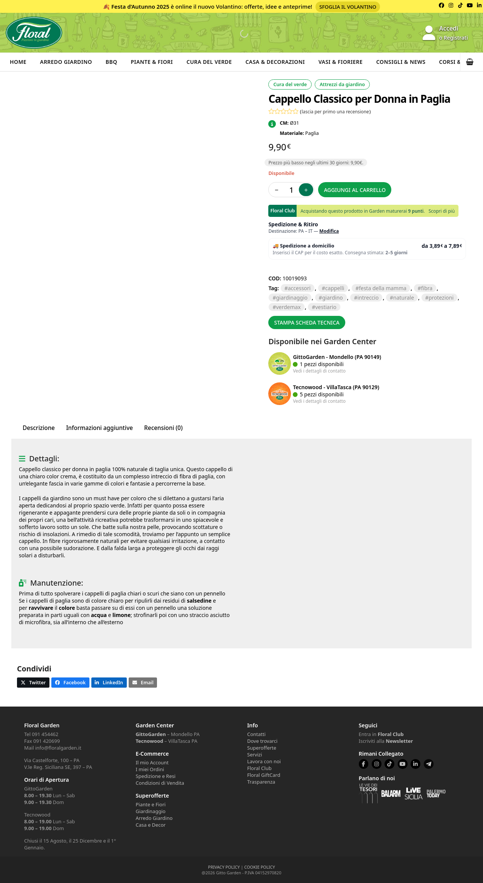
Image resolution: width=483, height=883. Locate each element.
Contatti (256, 734)
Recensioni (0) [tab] (163, 428)
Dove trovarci (262, 741)
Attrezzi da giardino (342, 84)
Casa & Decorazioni (275, 61)
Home (18, 61)
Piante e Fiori (151, 804)
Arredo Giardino (66, 61)
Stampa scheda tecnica (306, 322)
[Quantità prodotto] (291, 189)
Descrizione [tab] (39, 428)
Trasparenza (261, 781)
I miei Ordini (150, 769)
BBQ (111, 61)
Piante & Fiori (152, 61)
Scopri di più (442, 211)
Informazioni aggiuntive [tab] (99, 428)
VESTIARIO (325, 307)
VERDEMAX (288, 307)
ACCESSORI (299, 288)
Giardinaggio (151, 811)
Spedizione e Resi (156, 776)
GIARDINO (332, 297)
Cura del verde (209, 61)
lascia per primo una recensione (335, 111)
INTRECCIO (367, 297)
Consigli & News (401, 61)
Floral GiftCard (263, 775)
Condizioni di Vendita (160, 782)
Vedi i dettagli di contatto (319, 371)
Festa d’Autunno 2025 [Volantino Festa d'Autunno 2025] (140, 6)
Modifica (329, 231)
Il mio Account (152, 762)
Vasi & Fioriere (340, 61)
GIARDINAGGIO (292, 297)
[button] (471, 62)
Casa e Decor (151, 824)
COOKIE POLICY (259, 867)
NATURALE (403, 297)
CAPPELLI (335, 288)
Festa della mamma (382, 288)
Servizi (254, 754)
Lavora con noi (264, 761)
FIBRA (426, 288)
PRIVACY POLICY (224, 867)
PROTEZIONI (441, 297)
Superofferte (261, 747)
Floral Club (259, 768)
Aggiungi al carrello (355, 189)
